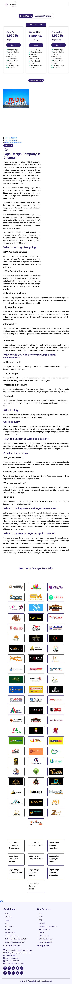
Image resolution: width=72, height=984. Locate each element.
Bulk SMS (42, 923)
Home (7, 914)
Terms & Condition (11, 936)
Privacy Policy (10, 933)
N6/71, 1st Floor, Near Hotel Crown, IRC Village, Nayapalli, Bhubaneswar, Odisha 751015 (17, 952)
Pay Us (7, 929)
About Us (8, 917)
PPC (40, 920)
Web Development (45, 939)
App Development (45, 942)
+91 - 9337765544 (11, 140)
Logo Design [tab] (26, 16)
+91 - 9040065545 (11, 138)
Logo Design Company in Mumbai (34, 872)
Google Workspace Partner (15, 942)
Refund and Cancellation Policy (16, 939)
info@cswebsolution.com (13, 143)
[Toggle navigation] (66, 4)
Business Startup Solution (48, 926)
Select (13, 45)
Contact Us (9, 926)
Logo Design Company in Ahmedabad (54, 872)
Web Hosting (43, 936)
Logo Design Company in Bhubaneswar (14, 845)
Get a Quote (8, 145)
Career (7, 920)
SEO (40, 914)
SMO (40, 917)
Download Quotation (36, 80)
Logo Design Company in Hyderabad (54, 845)
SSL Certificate (44, 929)
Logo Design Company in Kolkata (14, 859)
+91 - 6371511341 (12, 961)
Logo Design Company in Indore (34, 886)
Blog (6, 923)
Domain (42, 933)
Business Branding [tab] (43, 16)
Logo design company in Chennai (53, 859)
